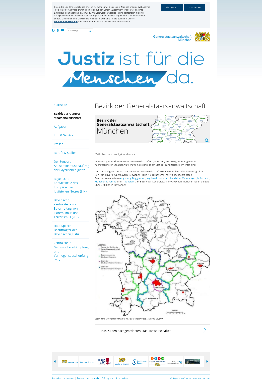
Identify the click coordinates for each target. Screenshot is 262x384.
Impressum (69, 378)
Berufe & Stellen (65, 153)
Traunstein (128, 181)
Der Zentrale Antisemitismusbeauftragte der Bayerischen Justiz (71, 165)
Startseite (60, 105)
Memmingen (189, 178)
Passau (112, 181)
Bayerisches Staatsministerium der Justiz (191, 378)
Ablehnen (170, 7)
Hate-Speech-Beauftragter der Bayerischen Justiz (66, 230)
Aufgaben (60, 126)
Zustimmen (193, 7)
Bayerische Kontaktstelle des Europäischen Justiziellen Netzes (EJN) (70, 185)
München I (203, 178)
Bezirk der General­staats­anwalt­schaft (68, 116)
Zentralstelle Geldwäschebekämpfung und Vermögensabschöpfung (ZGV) (71, 251)
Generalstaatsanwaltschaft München (181, 37)
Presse (58, 144)
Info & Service (63, 135)
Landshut (175, 178)
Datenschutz (83, 378)
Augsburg (125, 178)
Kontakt (95, 378)
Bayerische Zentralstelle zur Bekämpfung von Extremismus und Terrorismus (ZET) (66, 208)
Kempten (164, 178)
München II (101, 181)
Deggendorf (138, 178)
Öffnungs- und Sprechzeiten (115, 378)
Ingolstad (152, 178)
